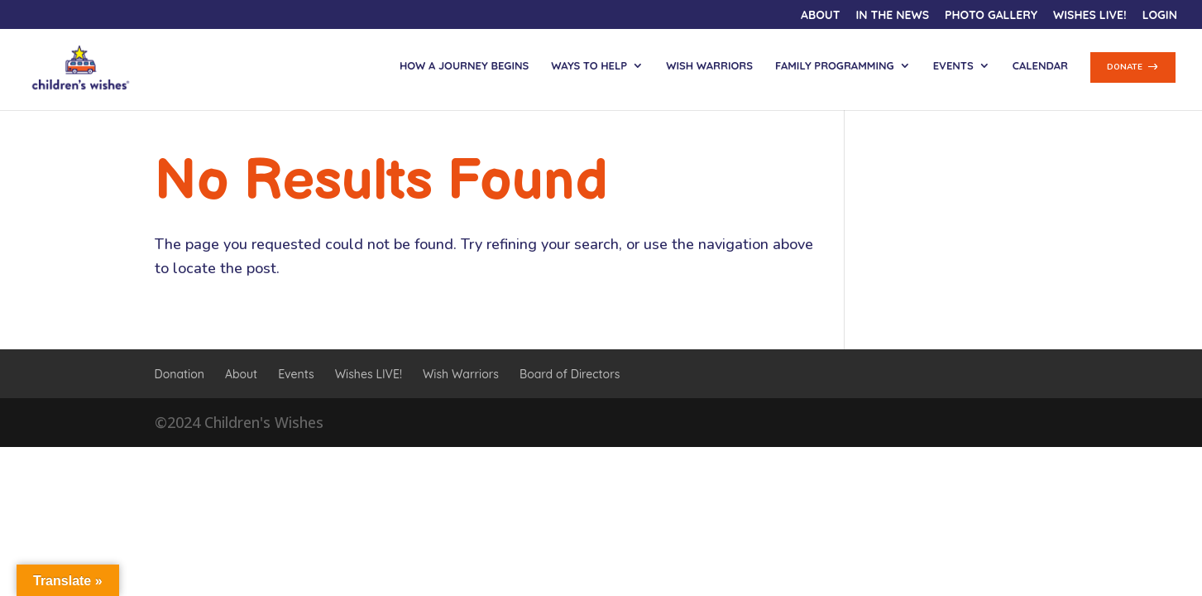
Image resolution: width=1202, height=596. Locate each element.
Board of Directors (570, 374)
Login (1159, 15)
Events (953, 65)
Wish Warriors (709, 65)
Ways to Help (589, 65)
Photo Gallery (991, 15)
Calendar (1040, 65)
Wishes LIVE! (1090, 15)
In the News (892, 15)
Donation (179, 374)
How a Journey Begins (464, 65)
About (820, 15)
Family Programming (834, 65)
